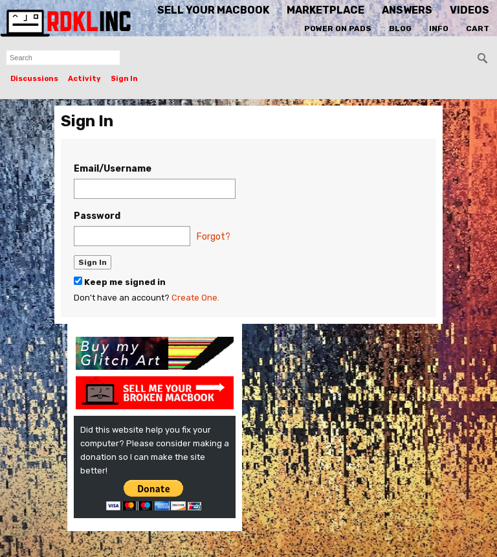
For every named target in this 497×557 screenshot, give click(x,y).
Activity (84, 78)
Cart (477, 28)
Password (97, 216)
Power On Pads (337, 28)
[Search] (483, 58)
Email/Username (112, 168)
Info (438, 28)
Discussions (34, 78)
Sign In (124, 78)
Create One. (195, 297)
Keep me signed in (120, 282)
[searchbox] (63, 58)
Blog (400, 28)
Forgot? (213, 236)
